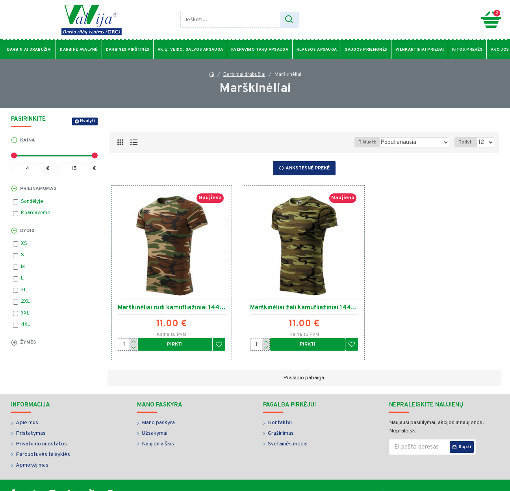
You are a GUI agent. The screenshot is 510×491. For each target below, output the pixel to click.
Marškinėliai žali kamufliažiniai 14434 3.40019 (304, 308)
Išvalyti (87, 121)
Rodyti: (467, 142)
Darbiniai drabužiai (244, 75)
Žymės (28, 342)
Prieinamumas (38, 189)
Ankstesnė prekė (308, 168)
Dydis (27, 231)
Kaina (27, 140)
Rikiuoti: (375, 142)
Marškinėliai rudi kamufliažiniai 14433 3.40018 (172, 308)
